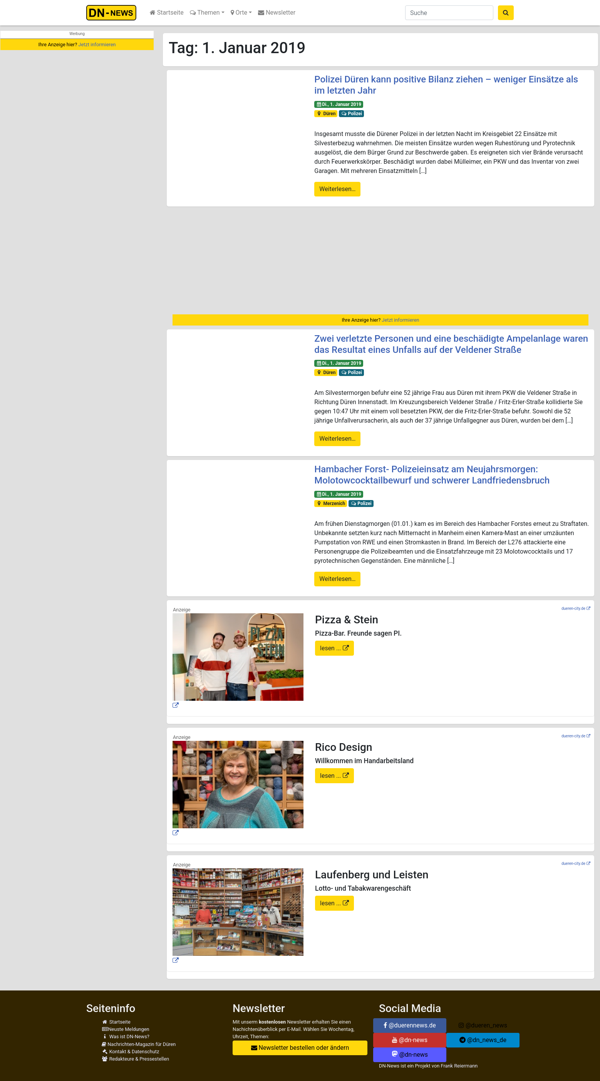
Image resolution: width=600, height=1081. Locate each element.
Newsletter (276, 12)
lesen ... (331, 648)
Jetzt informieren (97, 44)
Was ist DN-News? (125, 1036)
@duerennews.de (410, 1025)
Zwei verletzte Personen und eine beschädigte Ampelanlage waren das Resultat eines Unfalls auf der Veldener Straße (451, 344)
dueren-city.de (573, 608)
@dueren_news (483, 1025)
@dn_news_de (482, 1040)
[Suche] (449, 12)
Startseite (167, 12)
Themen (205, 12)
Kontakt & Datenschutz (130, 1051)
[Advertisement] (380, 260)
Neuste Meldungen (125, 1029)
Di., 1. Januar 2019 (338, 104)
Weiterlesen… (337, 189)
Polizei (351, 113)
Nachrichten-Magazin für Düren (139, 1044)
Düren (325, 113)
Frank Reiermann (459, 1066)
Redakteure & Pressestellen (135, 1059)
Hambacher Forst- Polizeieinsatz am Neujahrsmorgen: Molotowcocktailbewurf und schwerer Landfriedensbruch (432, 475)
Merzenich (330, 503)
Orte (239, 12)
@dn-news (409, 1040)
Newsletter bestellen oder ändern (300, 1047)
